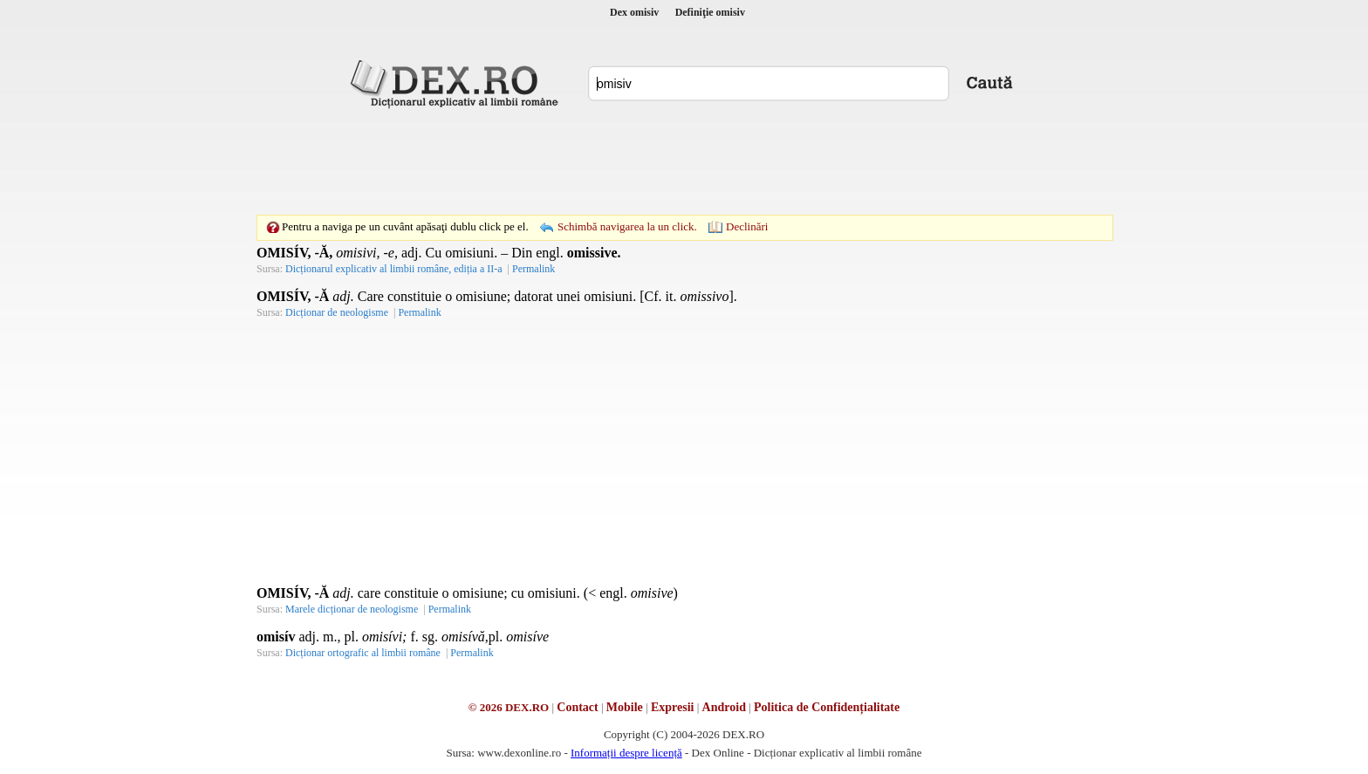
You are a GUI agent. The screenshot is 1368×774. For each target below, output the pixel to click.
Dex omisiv (634, 12)
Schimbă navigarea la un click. (627, 226)
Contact (577, 707)
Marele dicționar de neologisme (351, 609)
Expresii (672, 707)
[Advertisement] (684, 161)
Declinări (747, 226)
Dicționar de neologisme (336, 312)
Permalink (533, 269)
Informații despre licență (626, 752)
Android (724, 707)
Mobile (624, 707)
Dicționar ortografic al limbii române (363, 653)
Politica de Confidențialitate (826, 707)
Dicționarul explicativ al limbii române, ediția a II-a (394, 269)
